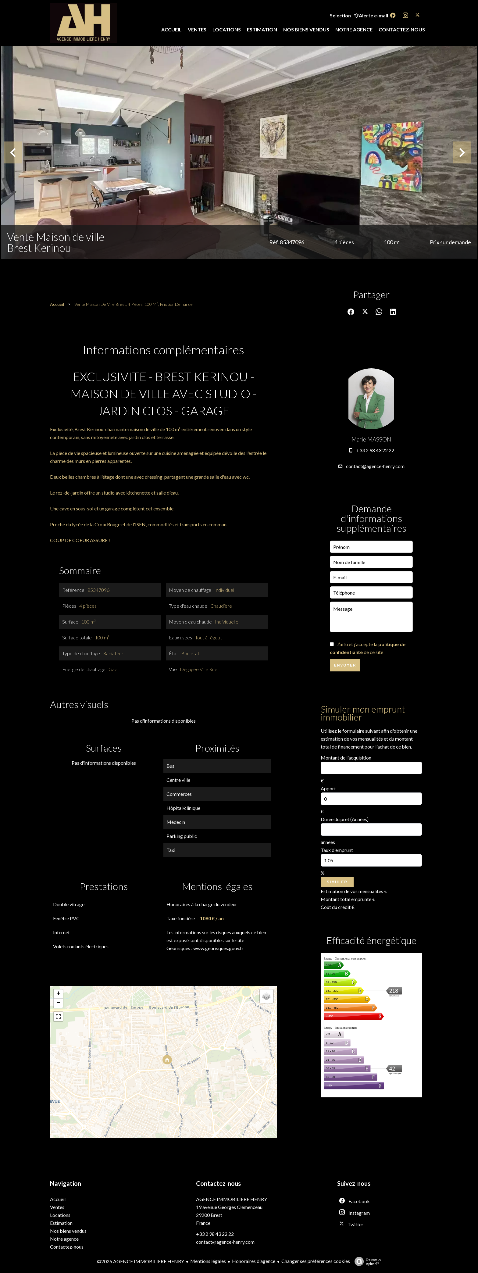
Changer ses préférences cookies (315, 1261)
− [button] (58, 1003)
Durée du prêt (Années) (345, 819)
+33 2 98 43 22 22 (375, 450)
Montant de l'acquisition (346, 757)
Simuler (337, 882)
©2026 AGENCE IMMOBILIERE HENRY (140, 1261)
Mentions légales (208, 1261)
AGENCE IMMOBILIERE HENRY (231, 1199)
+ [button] (58, 994)
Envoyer (345, 665)
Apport (328, 788)
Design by (366, 1261)
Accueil (57, 304)
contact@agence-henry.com (375, 466)
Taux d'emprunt (337, 850)
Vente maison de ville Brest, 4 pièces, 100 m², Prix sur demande (133, 304)
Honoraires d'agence (253, 1261)
